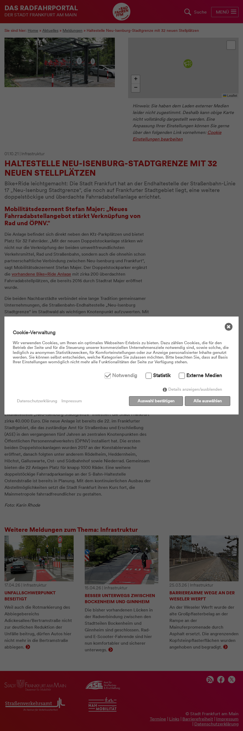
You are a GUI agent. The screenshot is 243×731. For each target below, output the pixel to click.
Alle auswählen (207, 400)
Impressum (71, 401)
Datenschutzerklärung (37, 401)
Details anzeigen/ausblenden (195, 389)
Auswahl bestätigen (156, 400)
